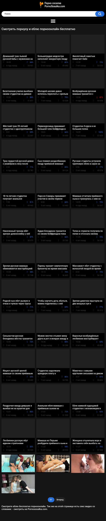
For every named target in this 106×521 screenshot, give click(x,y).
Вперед (60, 499)
